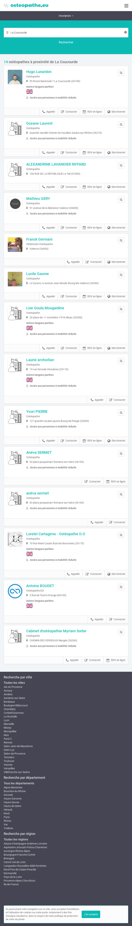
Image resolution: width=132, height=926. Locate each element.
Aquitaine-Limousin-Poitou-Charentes (25, 847)
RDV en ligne (92, 112)
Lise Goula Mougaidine (45, 308)
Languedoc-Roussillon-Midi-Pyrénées (25, 865)
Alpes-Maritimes (13, 787)
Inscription (66, 15)
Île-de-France (11, 884)
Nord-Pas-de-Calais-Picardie (20, 869)
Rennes (8, 742)
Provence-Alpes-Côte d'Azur (19, 880)
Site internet (116, 112)
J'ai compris (91, 914)
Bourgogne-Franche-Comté (19, 854)
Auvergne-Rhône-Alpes (17, 851)
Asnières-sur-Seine (14, 698)
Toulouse (9, 761)
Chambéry (10, 709)
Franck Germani (39, 239)
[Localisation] (66, 32)
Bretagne (9, 858)
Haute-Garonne (13, 798)
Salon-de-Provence (14, 753)
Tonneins (9, 757)
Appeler (48, 112)
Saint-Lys (9, 749)
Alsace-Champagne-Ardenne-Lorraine (25, 843)
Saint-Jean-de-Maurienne (18, 746)
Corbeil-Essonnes (14, 712)
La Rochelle (10, 716)
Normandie (10, 873)
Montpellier (10, 731)
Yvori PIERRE (37, 411)
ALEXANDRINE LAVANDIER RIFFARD (56, 164)
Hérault (8, 809)
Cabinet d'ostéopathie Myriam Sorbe (56, 631)
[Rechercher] (66, 42)
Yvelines (8, 828)
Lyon (6, 720)
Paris (7, 817)
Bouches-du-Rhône (15, 791)
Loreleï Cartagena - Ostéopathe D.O (55, 534)
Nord (6, 813)
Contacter (69, 112)
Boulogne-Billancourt (16, 705)
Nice (6, 735)
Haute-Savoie (11, 802)
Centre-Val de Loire (14, 862)
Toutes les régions (16, 839)
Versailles (9, 768)
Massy (7, 727)
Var (6, 824)
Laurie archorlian (40, 360)
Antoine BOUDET (40, 586)
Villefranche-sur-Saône (17, 772)
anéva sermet (37, 493)
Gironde (8, 794)
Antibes (8, 694)
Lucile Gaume (37, 274)
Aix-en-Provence (13, 686)
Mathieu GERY (38, 198)
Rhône (7, 820)
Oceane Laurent (39, 123)
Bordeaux (9, 701)
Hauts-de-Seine (12, 806)
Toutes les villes (14, 682)
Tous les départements (19, 783)
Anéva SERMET (39, 452)
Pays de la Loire (13, 876)
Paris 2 (8, 738)
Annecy (8, 690)
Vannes (8, 764)
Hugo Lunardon (38, 71)
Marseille (9, 723)
